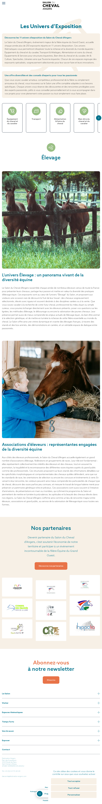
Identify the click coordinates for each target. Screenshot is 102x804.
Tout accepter (73, 781)
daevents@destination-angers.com (14, 776)
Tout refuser (74, 788)
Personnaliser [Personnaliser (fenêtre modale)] (74, 795)
